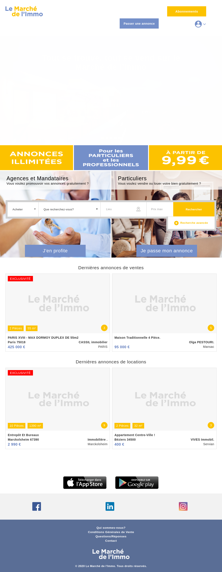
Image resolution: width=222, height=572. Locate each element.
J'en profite (55, 250)
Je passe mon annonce (167, 250)
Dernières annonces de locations (111, 361)
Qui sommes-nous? (111, 527)
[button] (23, 209)
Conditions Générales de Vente (111, 532)
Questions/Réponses (110, 536)
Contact (111, 540)
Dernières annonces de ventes (111, 267)
